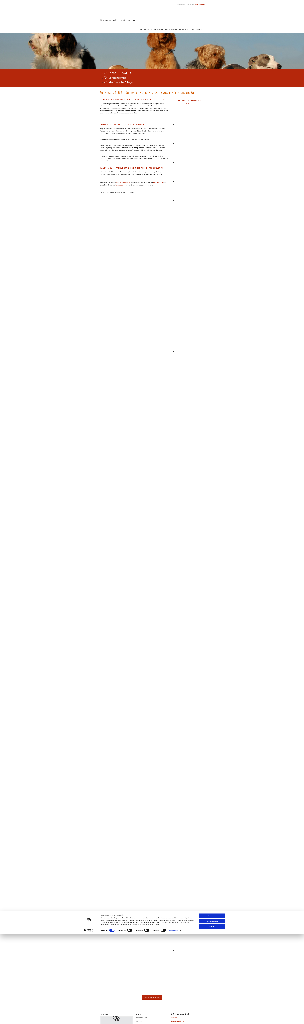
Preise (192, 29)
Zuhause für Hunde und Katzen (121, 20)
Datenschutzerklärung (177, 1021)
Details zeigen (173, 567)
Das (102, 20)
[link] (116, 1018)
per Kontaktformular (123, 183)
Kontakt (199, 29)
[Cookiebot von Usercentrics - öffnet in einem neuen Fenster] (89, 567)
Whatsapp (119, 185)
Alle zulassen (211, 552)
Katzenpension (171, 29)
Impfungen (183, 29)
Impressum (174, 1017)
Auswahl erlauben (212, 558)
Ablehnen (212, 563)
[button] (152, 997)
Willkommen (144, 29)
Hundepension (157, 29)
